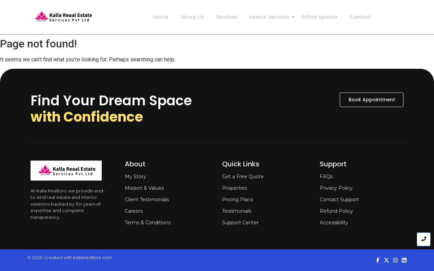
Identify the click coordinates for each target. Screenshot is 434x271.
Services (226, 16)
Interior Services (270, 16)
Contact (360, 16)
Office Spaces (319, 16)
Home (161, 16)
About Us (192, 16)
